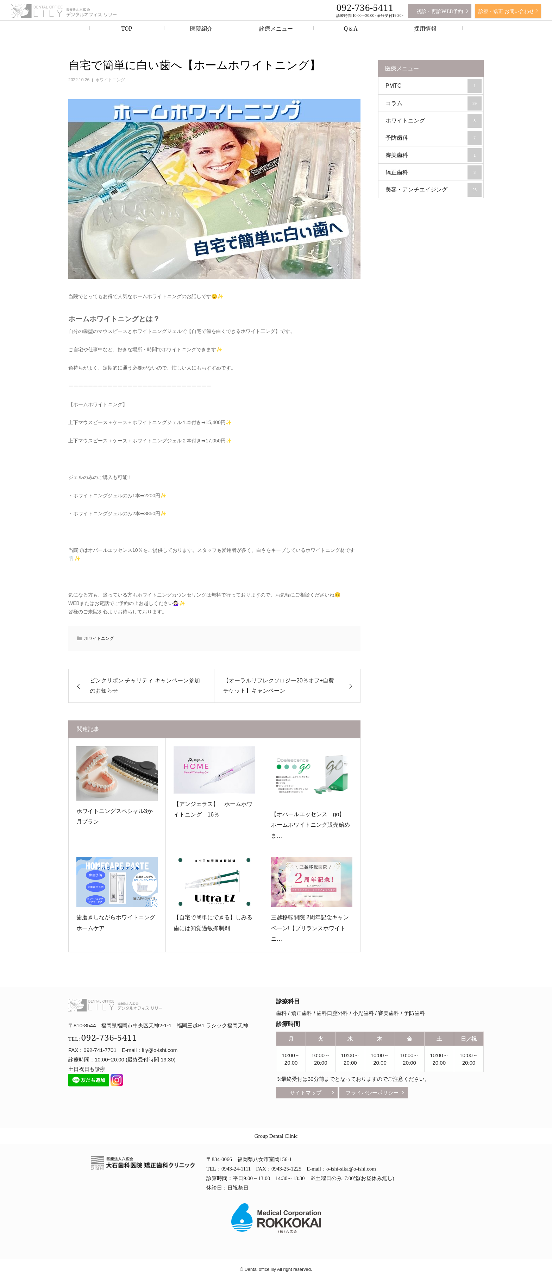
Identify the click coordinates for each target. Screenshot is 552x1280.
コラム (433, 103)
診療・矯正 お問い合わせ (506, 11)
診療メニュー (276, 28)
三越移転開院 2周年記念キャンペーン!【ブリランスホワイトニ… (310, 928)
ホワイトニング (110, 79)
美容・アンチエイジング (433, 190)
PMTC (433, 86)
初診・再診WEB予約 (439, 11)
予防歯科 (433, 138)
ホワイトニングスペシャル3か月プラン (114, 816)
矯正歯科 (433, 172)
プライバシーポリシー (372, 1093)
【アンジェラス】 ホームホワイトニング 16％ (213, 809)
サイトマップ (305, 1093)
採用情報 (425, 28)
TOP (126, 28)
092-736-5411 (364, 7)
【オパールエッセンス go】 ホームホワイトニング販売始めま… (311, 825)
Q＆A (350, 28)
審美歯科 (433, 155)
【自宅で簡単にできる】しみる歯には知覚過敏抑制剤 (213, 922)
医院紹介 (201, 28)
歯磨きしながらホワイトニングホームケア (115, 922)
